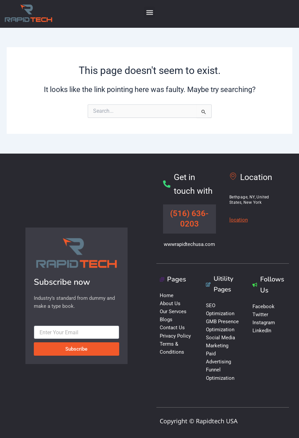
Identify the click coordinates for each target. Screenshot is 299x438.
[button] (149, 12)
